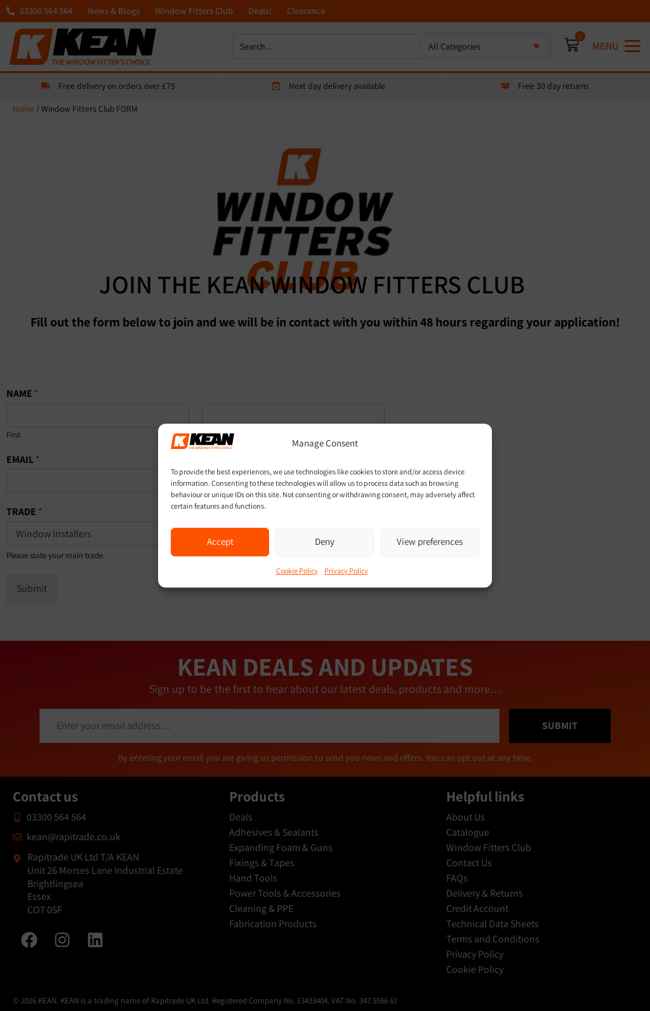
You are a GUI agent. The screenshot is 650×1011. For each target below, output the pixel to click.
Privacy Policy (346, 570)
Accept (220, 541)
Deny (325, 541)
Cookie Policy (297, 570)
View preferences (430, 541)
